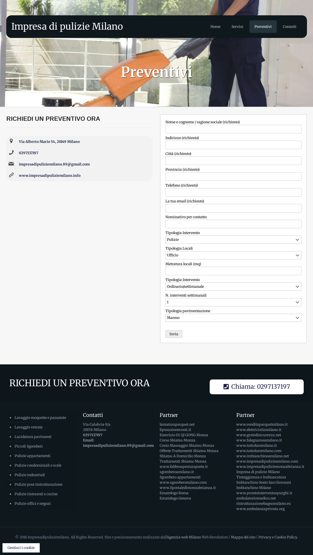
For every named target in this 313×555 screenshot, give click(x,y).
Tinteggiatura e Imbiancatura (261, 477)
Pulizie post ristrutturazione (38, 484)
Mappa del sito (243, 537)
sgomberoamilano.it (177, 472)
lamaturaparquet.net (177, 424)
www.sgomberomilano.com (183, 482)
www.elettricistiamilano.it (258, 429)
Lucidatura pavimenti (33, 436)
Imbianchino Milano (253, 487)
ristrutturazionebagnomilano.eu (263, 503)
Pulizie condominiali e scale (38, 465)
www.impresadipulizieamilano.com (267, 461)
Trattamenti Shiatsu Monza (183, 461)
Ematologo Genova (175, 498)
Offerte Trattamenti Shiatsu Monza (189, 451)
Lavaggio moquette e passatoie (40, 417)
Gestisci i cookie (21, 547)
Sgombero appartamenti (180, 477)
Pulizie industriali (30, 475)
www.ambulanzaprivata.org (260, 509)
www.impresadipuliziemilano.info (49, 175)
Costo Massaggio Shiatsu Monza (187, 445)
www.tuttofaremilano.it (256, 445)
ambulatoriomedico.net (256, 498)
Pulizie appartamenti (33, 456)
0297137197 (28, 153)
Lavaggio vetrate (28, 427)
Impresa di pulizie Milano (67, 26)
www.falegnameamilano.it (259, 440)
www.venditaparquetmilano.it (262, 424)
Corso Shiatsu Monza (177, 440)
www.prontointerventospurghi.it (264, 493)
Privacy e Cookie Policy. (278, 537)
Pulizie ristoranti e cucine (36, 494)
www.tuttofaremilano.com (259, 451)
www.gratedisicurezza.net (258, 435)
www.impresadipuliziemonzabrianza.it (270, 466)
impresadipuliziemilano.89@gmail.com (54, 164)
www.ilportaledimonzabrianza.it (188, 487)
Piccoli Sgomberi (29, 446)
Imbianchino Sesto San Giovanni (263, 482)
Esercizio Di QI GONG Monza (184, 435)
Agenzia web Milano (184, 537)
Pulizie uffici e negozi (33, 503)
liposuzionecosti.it (175, 429)
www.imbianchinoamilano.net (262, 456)
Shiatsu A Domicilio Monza (183, 456)
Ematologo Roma (174, 493)
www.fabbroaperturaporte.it (184, 466)
